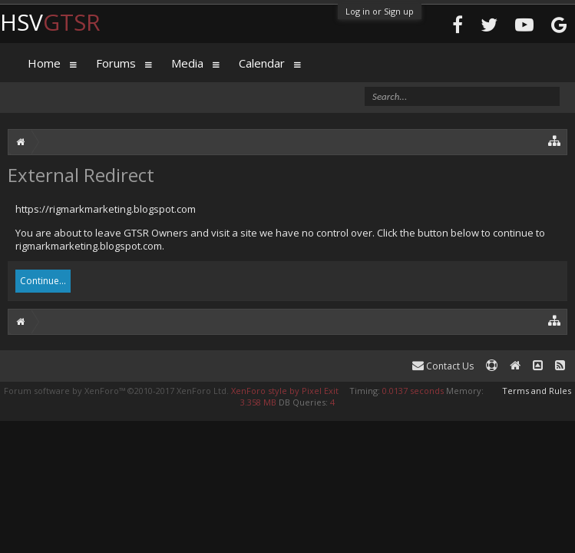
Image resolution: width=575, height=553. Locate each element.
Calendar (262, 63)
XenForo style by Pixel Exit (285, 390)
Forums (116, 63)
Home (44, 63)
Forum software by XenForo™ (116, 390)
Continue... (43, 280)
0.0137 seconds (413, 390)
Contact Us (443, 366)
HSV (50, 22)
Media (187, 63)
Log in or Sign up (379, 11)
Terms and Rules (536, 390)
